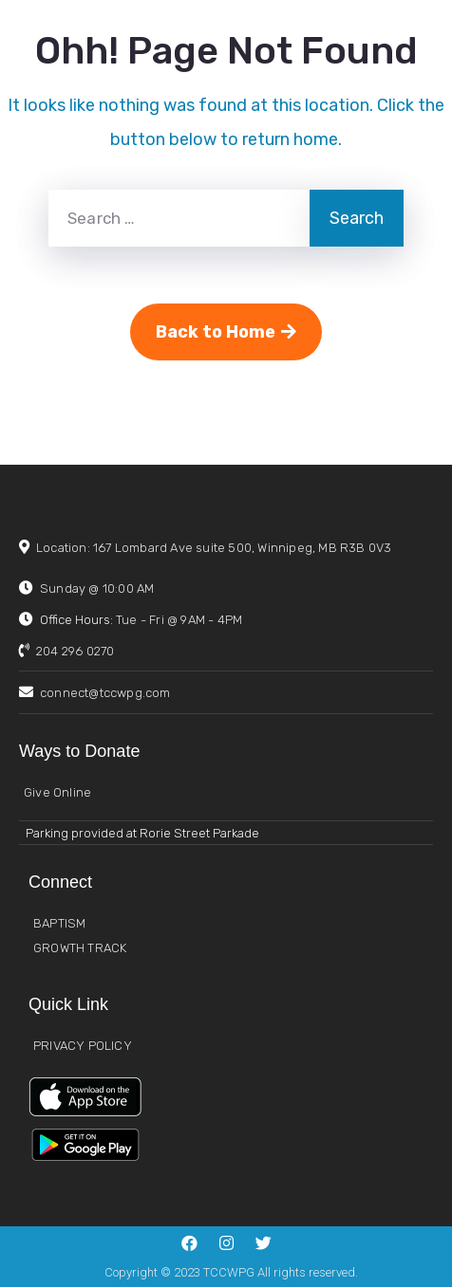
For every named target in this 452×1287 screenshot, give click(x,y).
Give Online (57, 792)
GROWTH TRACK (79, 948)
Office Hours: (141, 620)
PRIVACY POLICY (82, 1046)
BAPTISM (59, 923)
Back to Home (226, 332)
